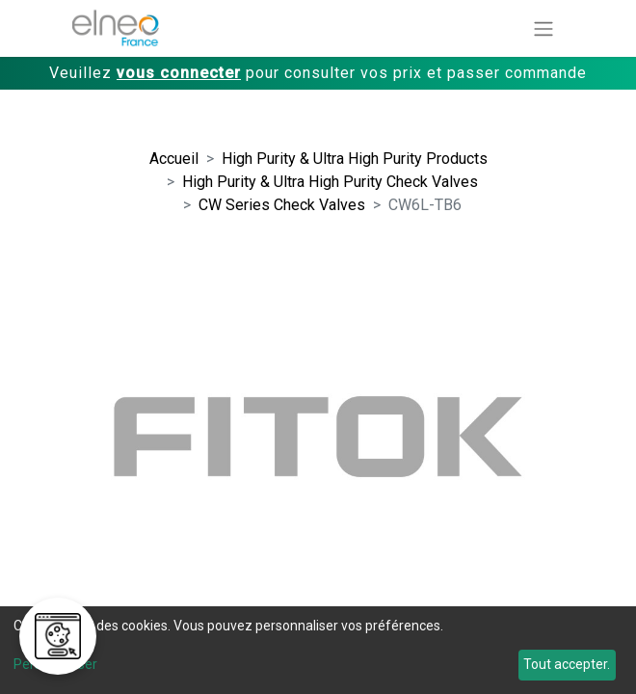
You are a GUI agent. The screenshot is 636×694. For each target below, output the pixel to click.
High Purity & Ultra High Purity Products (355, 158)
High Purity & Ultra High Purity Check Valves (330, 182)
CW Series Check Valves (282, 205)
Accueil (174, 158)
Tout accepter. (566, 664)
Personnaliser (55, 664)
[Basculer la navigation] (543, 28)
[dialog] (318, 650)
